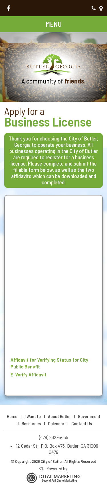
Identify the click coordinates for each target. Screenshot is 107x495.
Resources (31, 423)
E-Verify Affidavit (29, 374)
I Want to (33, 416)
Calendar (56, 423)
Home (12, 416)
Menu (54, 24)
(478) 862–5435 (94, 8)
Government (89, 416)
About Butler (59, 416)
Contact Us (81, 423)
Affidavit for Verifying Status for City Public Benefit (49, 363)
